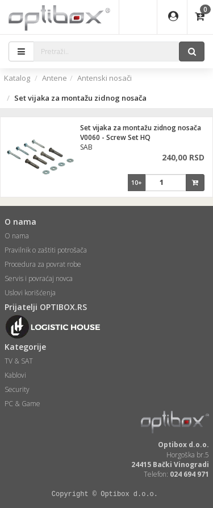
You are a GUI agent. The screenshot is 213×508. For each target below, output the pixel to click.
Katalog (17, 78)
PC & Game (22, 403)
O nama (17, 236)
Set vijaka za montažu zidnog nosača (140, 128)
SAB (86, 147)
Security (17, 389)
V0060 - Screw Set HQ (115, 137)
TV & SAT (19, 361)
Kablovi (15, 375)
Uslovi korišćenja (30, 293)
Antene (54, 78)
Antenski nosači (104, 78)
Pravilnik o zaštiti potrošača (46, 250)
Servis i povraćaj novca (39, 278)
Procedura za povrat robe (43, 264)
